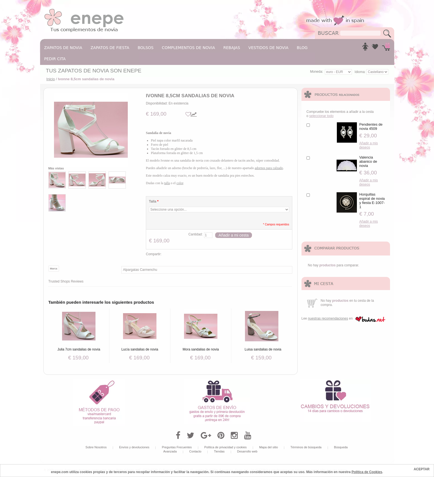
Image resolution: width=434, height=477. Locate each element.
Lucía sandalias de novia (139, 349)
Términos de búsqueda (306, 447)
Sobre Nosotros (96, 447)
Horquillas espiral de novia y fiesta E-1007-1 (372, 200)
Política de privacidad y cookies (225, 447)
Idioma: (361, 72)
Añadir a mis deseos (368, 145)
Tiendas (219, 451)
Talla (153, 201)
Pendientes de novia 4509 (371, 126)
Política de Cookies (367, 472)
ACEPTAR (422, 469)
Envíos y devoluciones (134, 447)
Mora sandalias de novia (201, 349)
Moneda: (316, 72)
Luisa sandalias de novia (263, 349)
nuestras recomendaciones (328, 318)
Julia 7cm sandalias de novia (78, 349)
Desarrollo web (247, 451)
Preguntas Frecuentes (177, 447)
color (179, 183)
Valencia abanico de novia (368, 161)
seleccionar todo (321, 116)
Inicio (50, 79)
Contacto (195, 451)
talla (167, 183)
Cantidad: (195, 234)
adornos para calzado (269, 168)
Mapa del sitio (268, 447)
